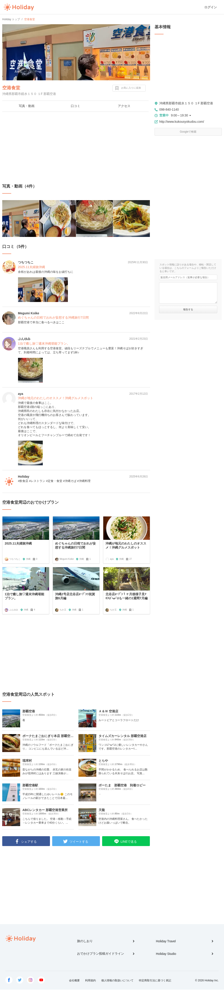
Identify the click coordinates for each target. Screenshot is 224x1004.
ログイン (210, 7)
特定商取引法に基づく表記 (155, 980)
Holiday (19, 7)
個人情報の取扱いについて (117, 980)
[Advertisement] (76, 147)
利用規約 (90, 980)
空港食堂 (11, 87)
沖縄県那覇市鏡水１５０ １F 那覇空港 (186, 103)
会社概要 (74, 980)
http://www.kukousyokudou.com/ (181, 121)
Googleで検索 (188, 131)
